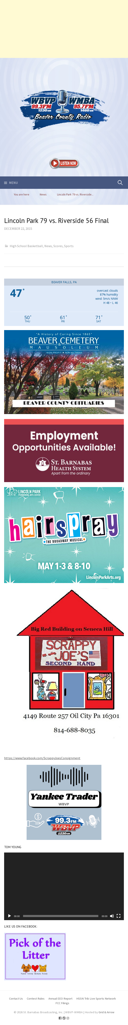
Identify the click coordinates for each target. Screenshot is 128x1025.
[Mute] (112, 916)
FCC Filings (62, 1003)
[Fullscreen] (118, 916)
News (48, 246)
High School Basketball (26, 246)
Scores (58, 246)
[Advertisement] (64, 29)
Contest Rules (36, 998)
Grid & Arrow (106, 1012)
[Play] (9, 916)
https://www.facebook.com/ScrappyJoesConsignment (42, 758)
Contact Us (16, 998)
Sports (69, 246)
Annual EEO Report (60, 998)
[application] (64, 886)
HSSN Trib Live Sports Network (96, 998)
